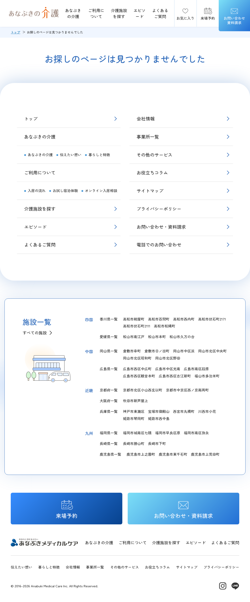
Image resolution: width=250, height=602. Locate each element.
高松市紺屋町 (133, 319)
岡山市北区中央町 (212, 351)
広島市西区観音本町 (139, 376)
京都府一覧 (109, 390)
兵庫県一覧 (109, 411)
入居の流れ (37, 190)
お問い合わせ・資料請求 (161, 226)
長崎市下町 (157, 443)
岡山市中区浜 (184, 351)
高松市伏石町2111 (136, 326)
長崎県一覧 (109, 443)
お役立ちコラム (152, 172)
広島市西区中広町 (137, 368)
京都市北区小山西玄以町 (142, 390)
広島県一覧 (109, 368)
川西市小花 (207, 411)
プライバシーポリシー (159, 208)
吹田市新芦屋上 (135, 400)
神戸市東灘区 (133, 411)
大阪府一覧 (109, 400)
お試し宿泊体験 (65, 190)
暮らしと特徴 (99, 154)
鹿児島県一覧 (110, 454)
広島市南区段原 (196, 368)
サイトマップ (150, 190)
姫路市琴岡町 (133, 418)
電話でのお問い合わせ (159, 244)
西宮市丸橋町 (184, 411)
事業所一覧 (148, 136)
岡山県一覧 (109, 351)
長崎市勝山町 (133, 443)
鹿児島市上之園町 (141, 454)
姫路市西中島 (158, 418)
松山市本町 (157, 336)
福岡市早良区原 (167, 432)
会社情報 (146, 118)
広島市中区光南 (167, 368)
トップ (15, 32)
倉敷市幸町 (132, 351)
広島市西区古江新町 (175, 376)
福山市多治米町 (207, 376)
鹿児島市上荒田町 (205, 454)
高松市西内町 (184, 319)
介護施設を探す (119, 13)
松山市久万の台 (182, 336)
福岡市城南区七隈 (137, 432)
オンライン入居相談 (101, 190)
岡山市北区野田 (167, 358)
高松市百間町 (158, 319)
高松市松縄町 (164, 326)
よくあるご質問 (160, 13)
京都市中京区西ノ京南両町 (187, 390)
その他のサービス (154, 154)
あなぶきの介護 (73, 13)
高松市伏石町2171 (212, 319)
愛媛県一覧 (109, 336)
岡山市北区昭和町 (137, 358)
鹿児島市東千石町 (173, 454)
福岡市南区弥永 (196, 432)
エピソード (139, 13)
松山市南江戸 (133, 336)
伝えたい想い (70, 154)
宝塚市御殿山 (158, 411)
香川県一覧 (109, 319)
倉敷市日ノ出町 (156, 351)
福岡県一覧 (109, 432)
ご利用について (96, 13)
